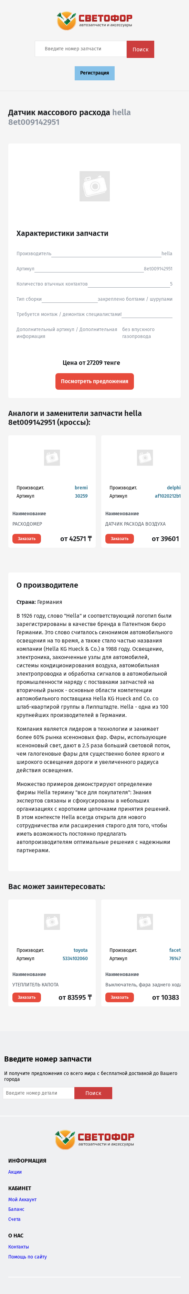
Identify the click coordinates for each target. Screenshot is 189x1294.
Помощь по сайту (27, 1257)
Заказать (26, 538)
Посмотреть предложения (94, 381)
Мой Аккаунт (22, 1200)
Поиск (140, 49)
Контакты (18, 1247)
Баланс (16, 1209)
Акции (15, 1172)
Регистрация (94, 73)
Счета (14, 1219)
